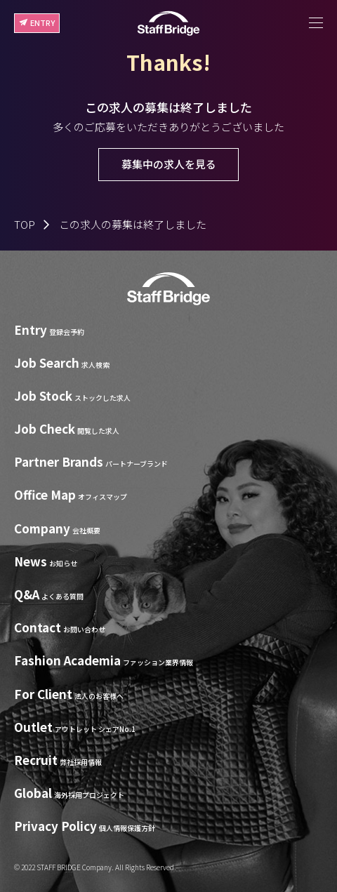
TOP (24, 224)
